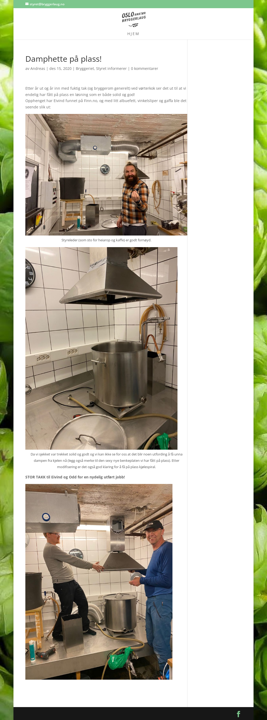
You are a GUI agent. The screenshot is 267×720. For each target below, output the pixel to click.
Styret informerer (111, 68)
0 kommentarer (144, 68)
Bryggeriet (85, 68)
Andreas (37, 68)
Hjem (133, 34)
